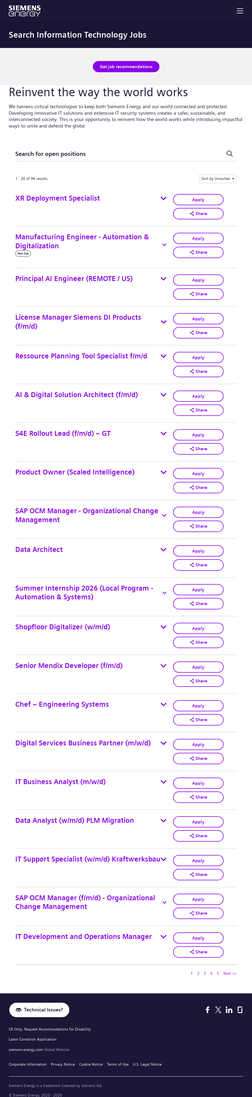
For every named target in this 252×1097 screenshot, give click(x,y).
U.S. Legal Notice (147, 1055)
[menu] (240, 11)
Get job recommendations (126, 66)
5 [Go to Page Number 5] (218, 966)
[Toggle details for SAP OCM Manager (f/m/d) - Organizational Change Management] (164, 896)
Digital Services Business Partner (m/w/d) (83, 737)
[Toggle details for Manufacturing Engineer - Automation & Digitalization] (164, 244)
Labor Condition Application (33, 1031)
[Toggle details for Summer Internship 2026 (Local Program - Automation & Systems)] (164, 589)
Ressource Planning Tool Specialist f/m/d (81, 354)
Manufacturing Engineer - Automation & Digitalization (82, 240)
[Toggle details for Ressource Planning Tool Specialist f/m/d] (164, 355)
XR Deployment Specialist (57, 198)
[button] (198, 213)
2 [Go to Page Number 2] (198, 966)
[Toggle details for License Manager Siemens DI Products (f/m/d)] (164, 321)
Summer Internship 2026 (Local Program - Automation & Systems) (84, 589)
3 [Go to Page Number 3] (205, 966)
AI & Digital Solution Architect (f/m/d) (76, 393)
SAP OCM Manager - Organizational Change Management (86, 512)
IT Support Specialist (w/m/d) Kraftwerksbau (88, 852)
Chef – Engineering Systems (62, 699)
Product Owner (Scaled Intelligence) (75, 469)
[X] (218, 1002)
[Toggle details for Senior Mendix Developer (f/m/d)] (164, 661)
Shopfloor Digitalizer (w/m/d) (62, 623)
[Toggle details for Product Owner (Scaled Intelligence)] (164, 470)
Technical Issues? (43, 1002)
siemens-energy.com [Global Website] (26, 1041)
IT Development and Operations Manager (83, 929)
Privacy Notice (63, 1055)
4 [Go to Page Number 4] (211, 966)
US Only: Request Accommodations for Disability (50, 1022)
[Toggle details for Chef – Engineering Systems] (164, 700)
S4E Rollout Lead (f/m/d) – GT (63, 431)
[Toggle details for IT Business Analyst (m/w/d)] (164, 776)
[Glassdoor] (240, 1002)
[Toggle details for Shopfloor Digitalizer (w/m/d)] (164, 623)
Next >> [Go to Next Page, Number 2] (230, 966)
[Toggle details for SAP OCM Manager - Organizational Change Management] (164, 513)
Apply (198, 199)
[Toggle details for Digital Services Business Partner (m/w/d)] (164, 738)
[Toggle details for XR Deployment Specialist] (164, 198)
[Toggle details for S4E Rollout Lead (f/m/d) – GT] (164, 431)
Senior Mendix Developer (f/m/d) (69, 661)
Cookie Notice (91, 1055)
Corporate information (28, 1055)
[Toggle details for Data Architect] (164, 546)
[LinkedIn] (229, 1002)
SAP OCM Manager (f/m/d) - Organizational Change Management (85, 895)
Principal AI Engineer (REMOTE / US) (74, 278)
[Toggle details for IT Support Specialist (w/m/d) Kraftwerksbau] (164, 853)
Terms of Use (118, 1055)
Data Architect (39, 546)
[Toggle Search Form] (230, 154)
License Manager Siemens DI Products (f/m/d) (78, 321)
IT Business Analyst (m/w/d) (60, 776)
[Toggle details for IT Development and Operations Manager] (164, 930)
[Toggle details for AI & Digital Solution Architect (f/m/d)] (164, 393)
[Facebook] (207, 1002)
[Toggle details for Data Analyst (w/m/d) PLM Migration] (164, 815)
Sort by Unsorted (215, 178)
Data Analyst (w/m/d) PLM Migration (74, 814)
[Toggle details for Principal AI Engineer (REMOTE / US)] (164, 278)
